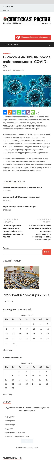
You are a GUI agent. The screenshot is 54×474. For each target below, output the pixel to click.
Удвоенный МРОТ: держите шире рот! (21, 197)
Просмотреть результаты (27, 447)
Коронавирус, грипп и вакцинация (19, 206)
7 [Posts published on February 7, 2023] (12, 376)
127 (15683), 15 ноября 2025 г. (27, 295)
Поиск (6, 248)
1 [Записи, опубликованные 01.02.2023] (20, 324)
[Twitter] (14, 112)
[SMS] (33, 112)
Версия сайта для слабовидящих (33, 37)
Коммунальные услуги (15, 433)
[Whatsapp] (19, 112)
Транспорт (10, 425)
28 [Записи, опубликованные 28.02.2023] (13, 343)
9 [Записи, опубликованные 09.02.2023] (27, 329)
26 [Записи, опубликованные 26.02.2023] (47, 338)
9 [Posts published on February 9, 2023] (26, 376)
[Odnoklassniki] (10, 112)
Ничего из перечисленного (17, 437)
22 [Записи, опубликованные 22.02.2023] (20, 338)
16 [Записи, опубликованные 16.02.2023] (27, 334)
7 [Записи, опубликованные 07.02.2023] (13, 329)
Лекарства (10, 421)
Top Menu (9, 6)
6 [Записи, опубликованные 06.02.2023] (6, 329)
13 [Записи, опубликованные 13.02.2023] (6, 334)
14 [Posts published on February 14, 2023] (13, 380)
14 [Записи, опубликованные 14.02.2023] (13, 334)
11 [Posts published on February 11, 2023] (40, 376)
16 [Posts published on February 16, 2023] (27, 380)
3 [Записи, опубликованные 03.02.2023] (33, 324)
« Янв (5, 350)
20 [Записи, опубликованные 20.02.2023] (6, 338)
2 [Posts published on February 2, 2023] (26, 371)
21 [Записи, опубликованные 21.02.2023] (13, 338)
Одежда (9, 429)
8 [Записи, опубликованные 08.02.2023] (20, 329)
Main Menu (13, 45)
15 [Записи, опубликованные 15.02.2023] (20, 334)
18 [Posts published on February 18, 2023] (40, 380)
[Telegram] (24, 112)
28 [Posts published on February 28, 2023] (13, 388)
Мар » (11, 350)
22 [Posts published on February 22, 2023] (19, 384)
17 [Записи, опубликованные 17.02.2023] (34, 334)
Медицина (6, 53)
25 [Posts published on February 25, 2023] (40, 384)
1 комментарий (18, 70)
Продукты (10, 417)
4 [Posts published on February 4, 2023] (39, 371)
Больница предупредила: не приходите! (22, 187)
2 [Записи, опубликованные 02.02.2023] (27, 324)
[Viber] (28, 112)
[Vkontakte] (5, 112)
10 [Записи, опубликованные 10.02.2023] (34, 329)
